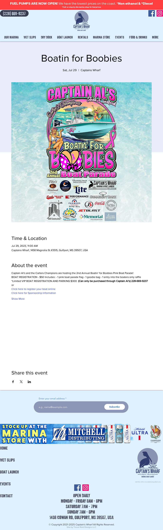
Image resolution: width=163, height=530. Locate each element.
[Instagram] (160, 13)
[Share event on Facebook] (13, 381)
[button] (11, 37)
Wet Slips (7, 460)
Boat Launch (9, 471)
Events (5, 483)
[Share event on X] (21, 381)
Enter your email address (52, 398)
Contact (6, 495)
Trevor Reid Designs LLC (85, 527)
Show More (18, 298)
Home (4, 448)
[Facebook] (151, 13)
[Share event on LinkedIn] (29, 381)
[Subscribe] (114, 407)
